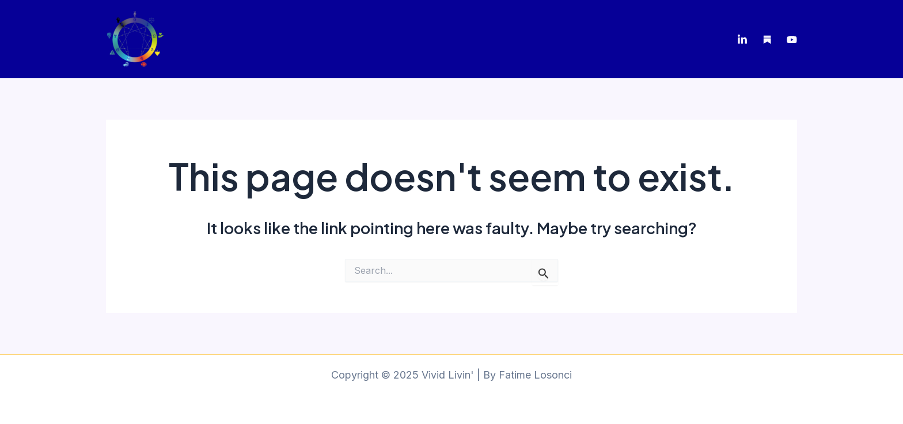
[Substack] (767, 40)
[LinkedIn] (742, 40)
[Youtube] (792, 40)
